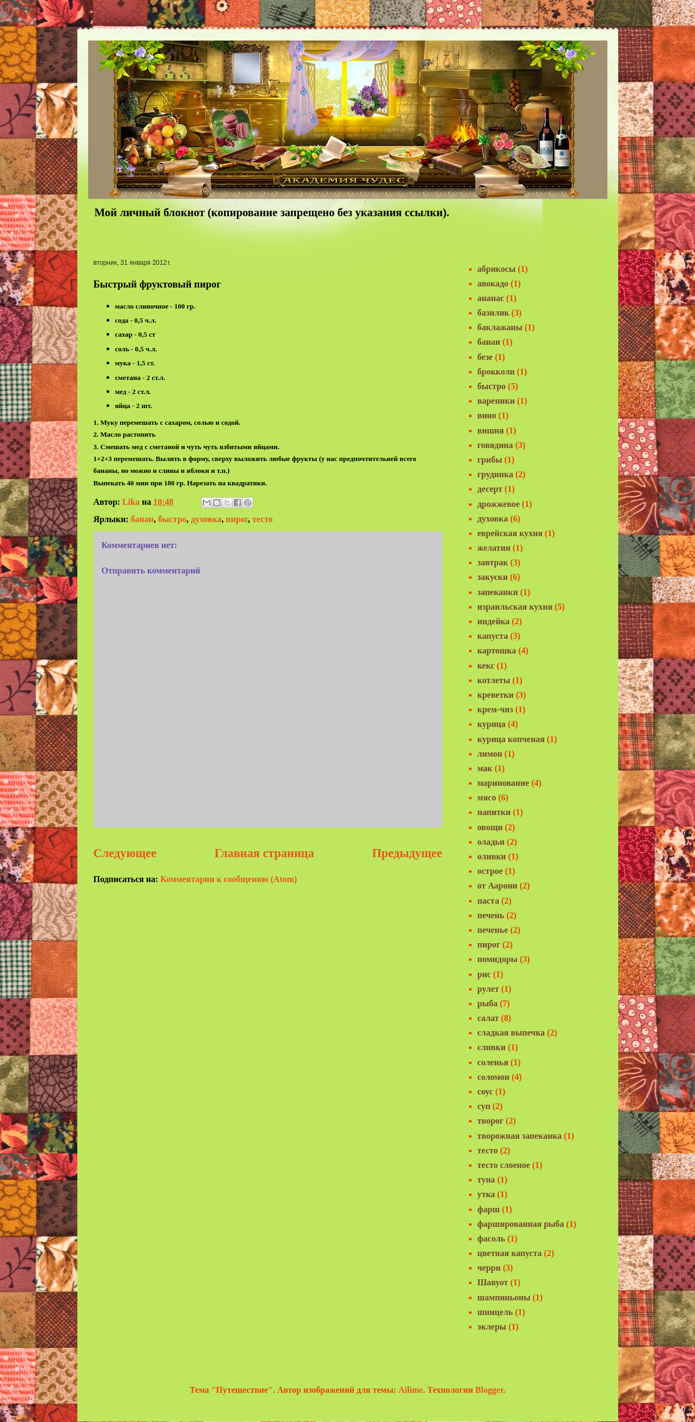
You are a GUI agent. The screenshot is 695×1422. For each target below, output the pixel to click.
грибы (490, 459)
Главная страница (264, 853)
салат (488, 1018)
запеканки (498, 592)
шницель (495, 1312)
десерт (490, 488)
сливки (492, 1047)
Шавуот (493, 1282)
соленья (493, 1062)
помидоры (498, 959)
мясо (487, 797)
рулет (488, 988)
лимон (490, 753)
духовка (206, 519)
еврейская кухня (510, 533)
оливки (492, 856)
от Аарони (498, 885)
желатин (494, 547)
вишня (491, 430)
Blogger (489, 1389)
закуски (493, 577)
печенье (493, 929)
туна (486, 1179)
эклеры (492, 1326)
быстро (172, 519)
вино (487, 415)
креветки (496, 694)
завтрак (493, 562)
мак (485, 768)
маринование (503, 782)
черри (489, 1267)
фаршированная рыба (521, 1224)
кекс (486, 665)
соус (485, 1091)
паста (488, 900)
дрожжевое (499, 504)
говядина (495, 445)
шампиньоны (504, 1297)
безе (485, 357)
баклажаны (500, 327)
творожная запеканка (520, 1135)
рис (484, 974)
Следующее (125, 853)
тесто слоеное (504, 1165)
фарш (489, 1209)
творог (491, 1120)
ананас (491, 298)
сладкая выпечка (511, 1032)
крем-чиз (495, 709)
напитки (494, 812)
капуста (493, 635)
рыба (488, 1003)
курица (492, 724)
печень (491, 915)
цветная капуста (510, 1253)
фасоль (491, 1238)
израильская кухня (515, 606)
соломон (493, 1076)
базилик (493, 312)
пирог (237, 519)
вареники (496, 400)
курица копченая (511, 739)
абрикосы (497, 268)
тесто (262, 519)
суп (484, 1106)
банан (142, 519)
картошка (497, 650)
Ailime (411, 1389)
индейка (494, 621)
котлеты (494, 680)
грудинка (495, 474)
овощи (490, 827)
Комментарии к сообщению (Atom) (229, 879)
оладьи (491, 841)
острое (490, 871)
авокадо (493, 283)
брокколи (496, 371)
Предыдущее (407, 853)
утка (486, 1194)
